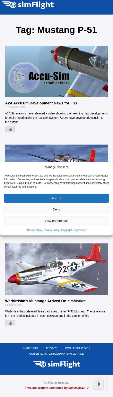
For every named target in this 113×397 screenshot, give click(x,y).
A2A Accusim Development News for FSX (41, 103)
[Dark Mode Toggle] (98, 384)
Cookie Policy (34, 230)
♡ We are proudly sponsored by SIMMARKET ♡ (56, 387)
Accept (56, 198)
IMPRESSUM (30, 348)
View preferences (56, 220)
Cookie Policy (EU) (77, 348)
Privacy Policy (51, 230)
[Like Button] (10, 129)
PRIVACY (51, 348)
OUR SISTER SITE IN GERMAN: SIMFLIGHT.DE (56, 353)
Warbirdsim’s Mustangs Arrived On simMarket (45, 301)
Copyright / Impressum (73, 230)
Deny (56, 209)
